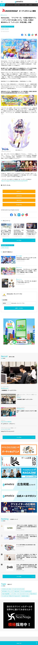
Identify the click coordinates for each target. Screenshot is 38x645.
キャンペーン (4, 15)
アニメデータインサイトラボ (18, 589)
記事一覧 (2, 4)
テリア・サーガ (5, 28)
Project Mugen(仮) (5, 593)
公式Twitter (19, 196)
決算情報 (30, 4)
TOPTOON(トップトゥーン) (7, 591)
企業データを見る (19, 308)
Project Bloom (33, 593)
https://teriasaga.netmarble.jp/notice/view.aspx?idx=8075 (14, 180)
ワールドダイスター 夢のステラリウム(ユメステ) (11, 596)
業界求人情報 (17, 4)
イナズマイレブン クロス (6, 589)
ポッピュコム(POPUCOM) (26, 591)
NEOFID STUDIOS (25, 596)
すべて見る (19, 240)
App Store (19, 200)
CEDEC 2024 (16, 591)
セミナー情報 (24, 4)
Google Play (19, 204)
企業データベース (9, 4)
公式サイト (19, 191)
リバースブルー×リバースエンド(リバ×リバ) (19, 593)
